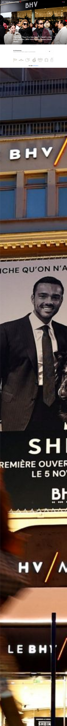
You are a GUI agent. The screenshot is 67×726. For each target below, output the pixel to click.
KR (63, 2)
